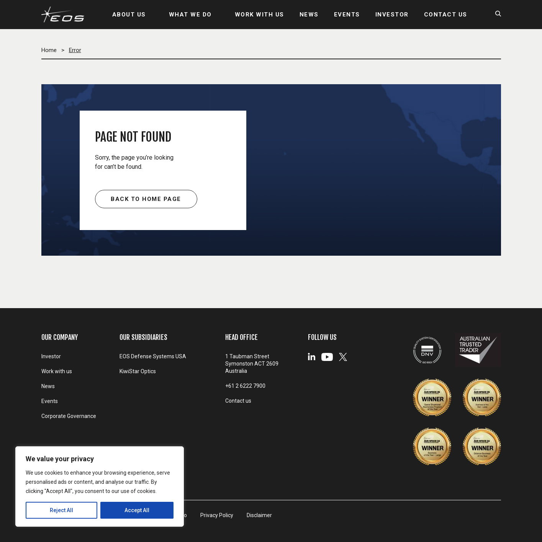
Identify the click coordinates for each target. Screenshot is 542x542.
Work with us (56, 371)
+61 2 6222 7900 (245, 386)
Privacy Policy (216, 515)
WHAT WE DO (190, 14)
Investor (51, 356)
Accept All (136, 510)
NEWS (309, 14)
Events (49, 401)
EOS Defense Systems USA (153, 356)
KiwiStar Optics (138, 371)
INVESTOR (392, 14)
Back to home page (146, 199)
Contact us (238, 401)
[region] (99, 486)
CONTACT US (445, 14)
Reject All (61, 510)
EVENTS (347, 14)
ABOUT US (129, 14)
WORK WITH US (259, 14)
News (48, 386)
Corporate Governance (68, 416)
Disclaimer (259, 515)
